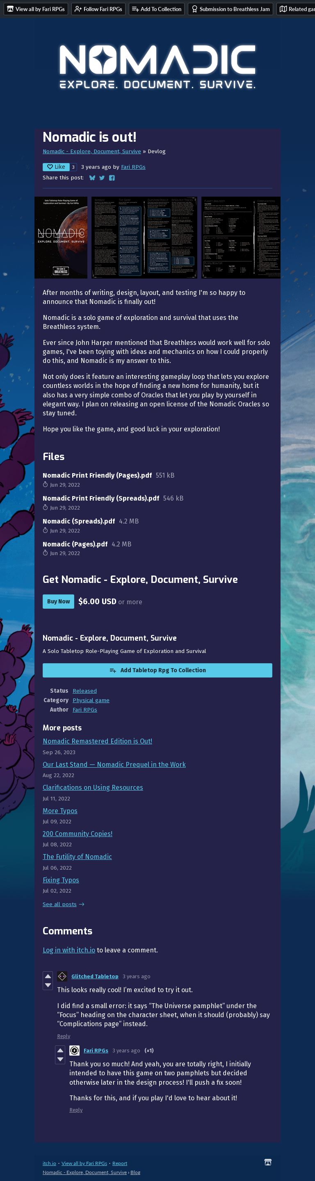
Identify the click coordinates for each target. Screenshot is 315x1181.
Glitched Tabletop (95, 976)
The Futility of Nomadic (77, 857)
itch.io (49, 1163)
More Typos (60, 811)
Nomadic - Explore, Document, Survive (92, 151)
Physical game (91, 700)
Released (85, 690)
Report (119, 1163)
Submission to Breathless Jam (230, 8)
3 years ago (137, 976)
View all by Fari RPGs (84, 1163)
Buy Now (58, 601)
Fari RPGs (133, 166)
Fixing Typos (61, 880)
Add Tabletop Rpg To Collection (157, 670)
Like (56, 166)
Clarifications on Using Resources (93, 787)
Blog (135, 1172)
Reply (63, 1036)
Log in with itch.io (69, 950)
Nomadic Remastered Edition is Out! (97, 741)
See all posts (60, 904)
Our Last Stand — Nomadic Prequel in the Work (114, 764)
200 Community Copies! (77, 834)
